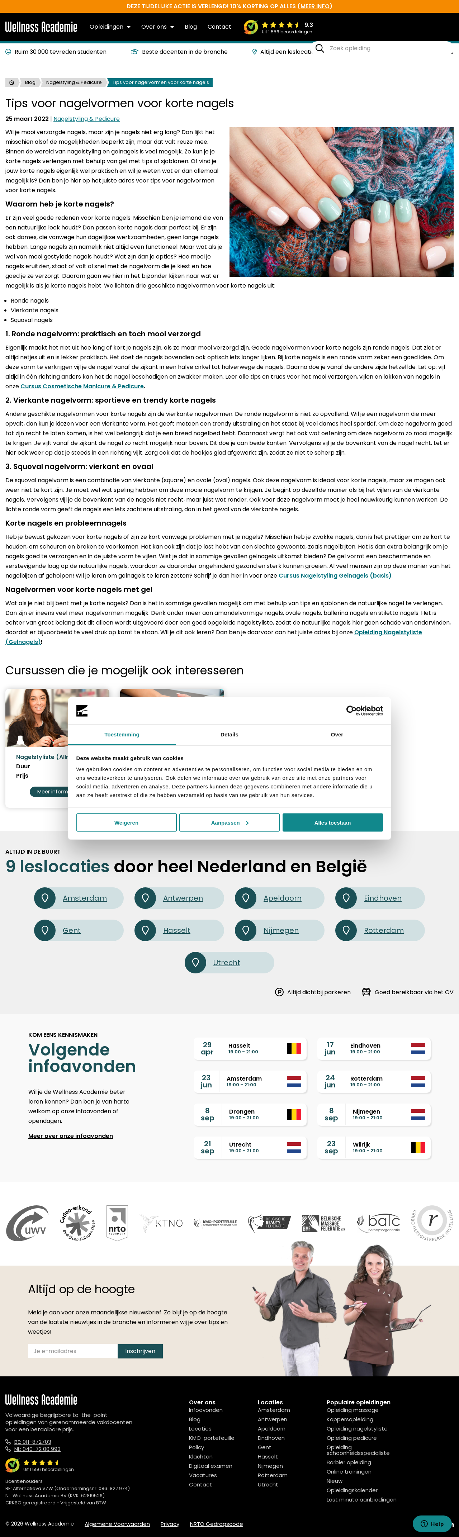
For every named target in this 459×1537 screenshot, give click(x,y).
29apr (207, 1048)
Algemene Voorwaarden (117, 1524)
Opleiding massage (353, 1410)
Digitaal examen (210, 1466)
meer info (315, 6)
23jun (206, 1081)
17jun (330, 1048)
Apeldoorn (268, 898)
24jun (330, 1081)
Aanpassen (230, 822)
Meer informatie (57, 791)
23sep (331, 1147)
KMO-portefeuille (212, 1438)
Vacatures (203, 1475)
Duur (23, 766)
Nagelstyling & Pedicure (74, 82)
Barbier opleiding (349, 1462)
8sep (207, 1114)
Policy (196, 1447)
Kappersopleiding (350, 1419)
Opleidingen (110, 27)
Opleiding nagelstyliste (357, 1428)
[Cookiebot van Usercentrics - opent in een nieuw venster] (351, 711)
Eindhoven (368, 898)
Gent (57, 930)
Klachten (201, 1456)
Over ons (157, 27)
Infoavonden (206, 1410)
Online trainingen (349, 1471)
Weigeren (126, 822)
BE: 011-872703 (32, 1442)
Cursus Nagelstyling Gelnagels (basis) (335, 575)
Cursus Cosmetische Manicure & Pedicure (82, 386)
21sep (207, 1147)
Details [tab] (229, 734)
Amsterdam (70, 898)
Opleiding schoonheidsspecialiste (358, 1450)
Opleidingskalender (352, 1490)
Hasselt (162, 930)
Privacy (170, 1524)
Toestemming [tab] (121, 734)
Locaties (200, 1428)
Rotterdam (369, 930)
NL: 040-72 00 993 (37, 1449)
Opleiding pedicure (352, 1438)
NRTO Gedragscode (216, 1524)
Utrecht (212, 962)
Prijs (22, 776)
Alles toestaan (332, 822)
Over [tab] (337, 734)
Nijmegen (267, 930)
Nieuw (334, 1481)
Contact (219, 27)
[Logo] (41, 30)
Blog (191, 27)
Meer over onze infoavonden (70, 1136)
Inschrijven (140, 1351)
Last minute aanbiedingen (362, 1499)
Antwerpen (168, 898)
